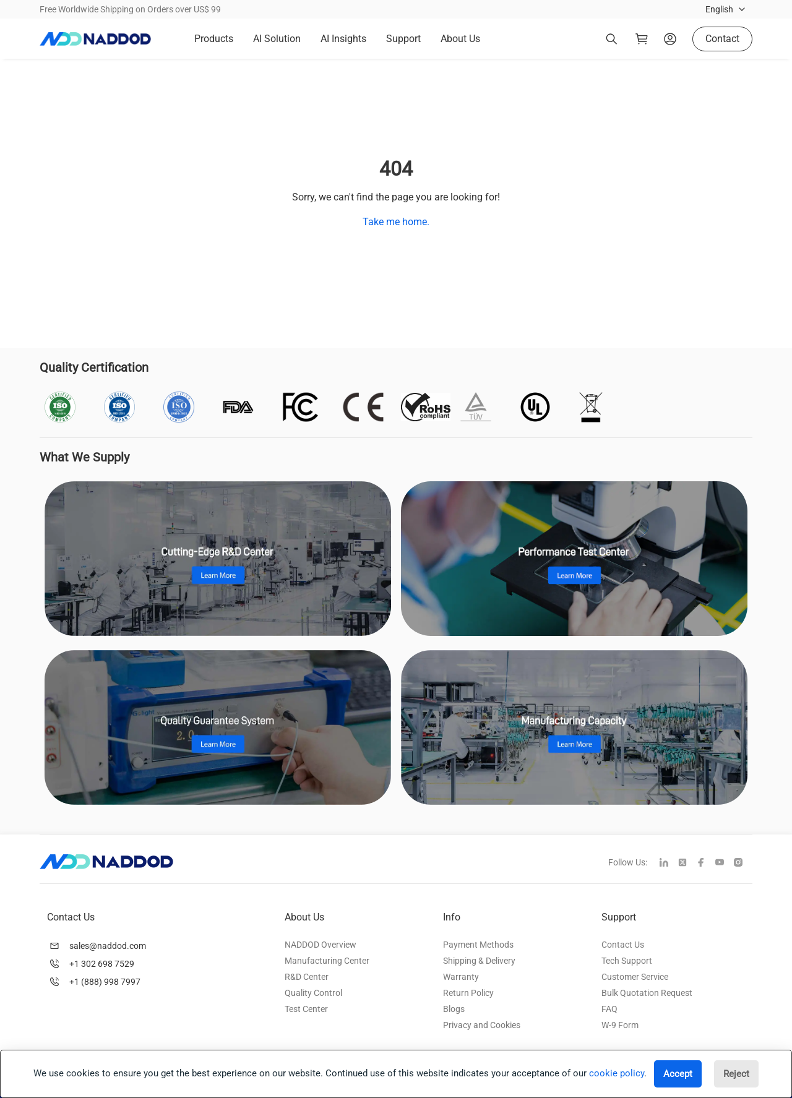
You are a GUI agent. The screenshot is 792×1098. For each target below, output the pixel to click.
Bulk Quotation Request (646, 993)
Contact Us (622, 945)
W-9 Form (620, 1025)
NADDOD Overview (320, 945)
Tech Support (626, 961)
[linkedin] (669, 863)
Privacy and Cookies (481, 1025)
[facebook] (706, 863)
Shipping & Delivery (479, 961)
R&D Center (307, 977)
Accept (677, 1073)
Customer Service (634, 977)
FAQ (609, 1009)
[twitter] (687, 863)
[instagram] (743, 863)
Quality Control (313, 993)
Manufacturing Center (327, 961)
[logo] (95, 39)
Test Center (306, 1009)
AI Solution (277, 39)
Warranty (461, 977)
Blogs (454, 1009)
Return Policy (468, 993)
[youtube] (724, 863)
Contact (722, 39)
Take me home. (396, 222)
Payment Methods (478, 945)
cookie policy (616, 1073)
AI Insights (343, 39)
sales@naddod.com (107, 946)
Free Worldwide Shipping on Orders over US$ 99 (130, 9)
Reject (736, 1073)
